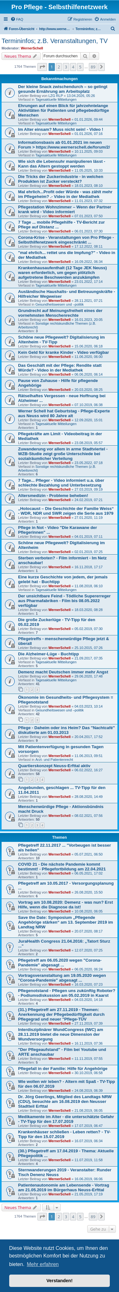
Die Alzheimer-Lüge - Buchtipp (48, 654)
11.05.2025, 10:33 (89, 170)
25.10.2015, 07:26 (89, 648)
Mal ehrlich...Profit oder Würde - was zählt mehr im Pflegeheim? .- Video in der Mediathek (65, 194)
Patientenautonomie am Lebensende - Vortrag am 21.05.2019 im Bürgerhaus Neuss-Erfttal (63, 1187)
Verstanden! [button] (59, 1280)
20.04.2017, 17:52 (89, 737)
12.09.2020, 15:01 (89, 420)
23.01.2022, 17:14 (89, 281)
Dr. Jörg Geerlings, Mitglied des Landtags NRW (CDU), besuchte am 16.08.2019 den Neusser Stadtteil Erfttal (65, 1101)
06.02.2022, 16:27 (89, 770)
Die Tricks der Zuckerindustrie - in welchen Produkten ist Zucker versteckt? (60, 179)
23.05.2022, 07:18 (89, 463)
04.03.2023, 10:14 (89, 706)
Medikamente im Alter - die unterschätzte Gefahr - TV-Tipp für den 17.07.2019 (66, 1119)
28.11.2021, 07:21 (89, 300)
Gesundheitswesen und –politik (59, 304)
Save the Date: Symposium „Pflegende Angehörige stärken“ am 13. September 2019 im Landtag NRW (65, 922)
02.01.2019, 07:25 (89, 552)
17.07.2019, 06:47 (89, 1126)
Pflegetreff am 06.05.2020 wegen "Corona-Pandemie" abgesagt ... (60, 962)
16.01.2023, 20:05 (89, 319)
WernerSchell (32, 48)
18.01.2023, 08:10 (89, 186)
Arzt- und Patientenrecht (54, 759)
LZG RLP (55, 96)
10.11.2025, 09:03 (89, 151)
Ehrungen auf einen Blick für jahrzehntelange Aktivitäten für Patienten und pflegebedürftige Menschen (63, 110)
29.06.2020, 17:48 (89, 676)
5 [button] (80, 67)
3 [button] (66, 67)
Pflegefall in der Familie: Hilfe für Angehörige (63, 1068)
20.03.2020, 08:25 (89, 389)
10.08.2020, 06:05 (89, 911)
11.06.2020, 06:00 (89, 357)
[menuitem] (16, 19)
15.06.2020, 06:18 (89, 346)
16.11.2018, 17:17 (89, 567)
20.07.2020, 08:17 (89, 931)
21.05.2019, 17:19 (89, 1194)
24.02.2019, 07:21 (89, 500)
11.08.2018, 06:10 (89, 586)
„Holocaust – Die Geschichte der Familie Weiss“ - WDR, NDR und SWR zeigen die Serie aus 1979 (66, 511)
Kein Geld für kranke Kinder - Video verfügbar (63, 352)
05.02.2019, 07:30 (89, 629)
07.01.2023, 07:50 (89, 216)
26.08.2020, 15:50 (89, 892)
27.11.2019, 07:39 (89, 1023)
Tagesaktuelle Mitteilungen (55, 99)
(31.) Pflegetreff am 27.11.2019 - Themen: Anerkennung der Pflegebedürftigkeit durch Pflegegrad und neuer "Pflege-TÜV (61, 1014)
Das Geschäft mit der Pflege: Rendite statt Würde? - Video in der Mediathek (60, 367)
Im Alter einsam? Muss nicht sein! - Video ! (60, 129)
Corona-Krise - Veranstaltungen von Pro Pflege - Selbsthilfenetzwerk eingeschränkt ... (66, 240)
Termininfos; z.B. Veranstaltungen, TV (55, 40)
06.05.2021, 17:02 (89, 873)
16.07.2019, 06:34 (89, 1141)
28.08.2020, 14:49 (89, 797)
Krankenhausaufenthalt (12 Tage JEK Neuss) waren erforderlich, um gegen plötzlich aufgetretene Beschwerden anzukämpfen (62, 272)
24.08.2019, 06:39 (89, 1090)
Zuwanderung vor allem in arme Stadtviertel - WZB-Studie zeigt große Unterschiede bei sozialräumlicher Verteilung (63, 454)
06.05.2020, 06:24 (89, 969)
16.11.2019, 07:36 (89, 1043)
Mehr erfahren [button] (43, 1264)
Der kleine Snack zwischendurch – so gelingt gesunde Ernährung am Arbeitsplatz (62, 89)
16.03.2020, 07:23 (89, 984)
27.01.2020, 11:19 (89, 517)
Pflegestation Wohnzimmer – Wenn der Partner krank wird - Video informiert (64, 209)
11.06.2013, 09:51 (89, 756)
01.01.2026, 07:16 (89, 134)
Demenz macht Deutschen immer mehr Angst (63, 672)
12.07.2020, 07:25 (89, 950)
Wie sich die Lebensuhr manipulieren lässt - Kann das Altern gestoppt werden (61, 164)
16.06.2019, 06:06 (89, 1179)
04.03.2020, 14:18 (89, 1000)
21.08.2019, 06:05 (89, 1110)
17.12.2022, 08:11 (89, 246)
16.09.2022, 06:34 (89, 262)
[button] (42, 67)
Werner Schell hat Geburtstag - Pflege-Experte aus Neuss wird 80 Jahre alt (64, 413)
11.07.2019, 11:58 (89, 1160)
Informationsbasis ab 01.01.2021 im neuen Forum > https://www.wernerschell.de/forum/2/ (64, 145)
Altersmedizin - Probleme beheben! (53, 495)
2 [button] (59, 67)
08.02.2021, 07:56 (89, 816)
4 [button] (73, 67)
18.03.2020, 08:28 (89, 610)
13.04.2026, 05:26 (81, 96)
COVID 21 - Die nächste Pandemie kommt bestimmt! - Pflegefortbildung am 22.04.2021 (62, 866)
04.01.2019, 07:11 (89, 536)
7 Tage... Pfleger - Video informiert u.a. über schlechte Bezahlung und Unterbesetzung (61, 482)
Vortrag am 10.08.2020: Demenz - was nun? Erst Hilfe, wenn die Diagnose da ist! (65, 904)
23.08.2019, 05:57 (89, 443)
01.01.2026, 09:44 (89, 119)
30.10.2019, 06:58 (89, 1073)
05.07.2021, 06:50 (89, 854)
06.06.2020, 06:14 (89, 374)
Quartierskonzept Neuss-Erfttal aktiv (54, 765)
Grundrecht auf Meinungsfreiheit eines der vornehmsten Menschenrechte (60, 313)
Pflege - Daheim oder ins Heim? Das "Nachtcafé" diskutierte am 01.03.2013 (66, 730)
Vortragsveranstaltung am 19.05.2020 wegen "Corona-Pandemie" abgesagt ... (62, 978)
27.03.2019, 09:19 (89, 489)
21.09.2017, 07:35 (89, 658)
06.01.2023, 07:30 (89, 231)
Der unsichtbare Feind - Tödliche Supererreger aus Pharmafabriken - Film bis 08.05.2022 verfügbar (64, 601)
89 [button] (93, 67)
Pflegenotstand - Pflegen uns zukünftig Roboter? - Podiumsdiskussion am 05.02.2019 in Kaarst (66, 993)
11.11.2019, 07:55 (89, 1058)
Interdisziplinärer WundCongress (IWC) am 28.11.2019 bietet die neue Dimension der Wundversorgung (60, 1034)
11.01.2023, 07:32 (89, 201)
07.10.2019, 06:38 (89, 405)
